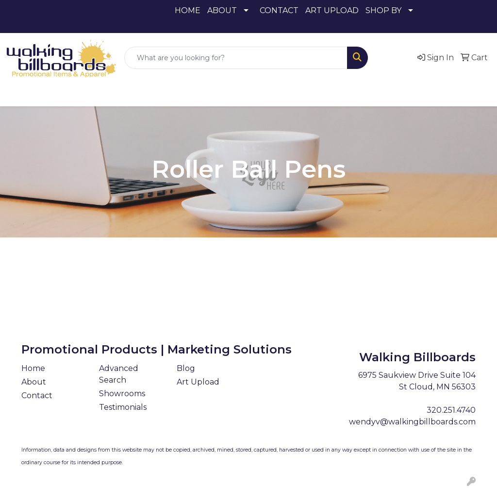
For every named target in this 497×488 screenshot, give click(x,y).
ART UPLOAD (332, 10)
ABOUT (222, 10)
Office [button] (343, 94)
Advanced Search (118, 374)
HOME (187, 10)
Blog (186, 368)
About (33, 382)
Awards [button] (78, 94)
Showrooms (122, 393)
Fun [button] (208, 94)
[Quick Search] (236, 58)
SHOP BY (383, 10)
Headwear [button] (252, 94)
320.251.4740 (36, 8)
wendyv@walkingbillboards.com (80, 24)
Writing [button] (421, 94)
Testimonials (123, 407)
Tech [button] (381, 94)
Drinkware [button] (164, 94)
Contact (36, 395)
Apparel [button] (32, 94)
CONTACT (279, 10)
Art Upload (198, 382)
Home (33, 368)
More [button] (461, 94)
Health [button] (302, 94)
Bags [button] (118, 94)
